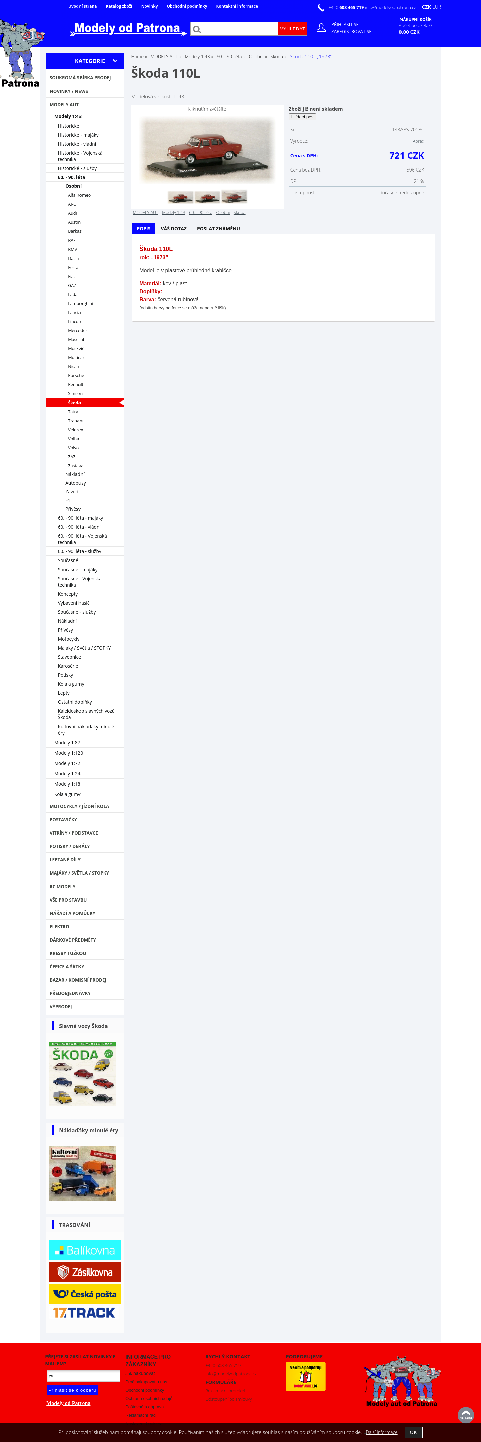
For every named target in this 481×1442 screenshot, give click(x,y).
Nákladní (75, 474)
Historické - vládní (77, 144)
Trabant (76, 421)
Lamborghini (80, 303)
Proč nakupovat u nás (146, 1381)
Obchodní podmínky (187, 6)
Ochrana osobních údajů (148, 1398)
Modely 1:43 (173, 212)
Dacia (73, 258)
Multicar (76, 357)
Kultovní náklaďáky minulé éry (86, 729)
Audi (72, 213)
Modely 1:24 (67, 773)
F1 (67, 500)
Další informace (381, 1432)
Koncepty (68, 594)
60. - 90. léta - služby (79, 551)
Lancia (74, 312)
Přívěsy (73, 509)
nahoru (466, 1415)
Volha (73, 439)
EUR (436, 7)
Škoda (240, 212)
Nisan (73, 366)
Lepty (64, 693)
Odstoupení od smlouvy (228, 1399)
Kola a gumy (71, 684)
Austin (74, 222)
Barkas (75, 231)
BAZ (72, 240)
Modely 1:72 (67, 763)
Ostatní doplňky (75, 702)
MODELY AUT (145, 212)
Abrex (418, 141)
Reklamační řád (140, 1415)
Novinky (149, 6)
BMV (72, 249)
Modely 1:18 (67, 784)
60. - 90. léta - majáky (80, 518)
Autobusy (75, 483)
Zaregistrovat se (351, 31)
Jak (140, 1373)
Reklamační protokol (225, 1391)
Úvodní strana (82, 6)
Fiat (71, 276)
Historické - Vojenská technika (80, 156)
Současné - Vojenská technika (80, 581)
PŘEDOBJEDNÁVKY (70, 993)
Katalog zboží (119, 6)
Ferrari (74, 267)
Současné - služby (77, 612)
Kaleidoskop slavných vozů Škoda (86, 714)
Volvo (73, 448)
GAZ (72, 285)
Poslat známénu (218, 228)
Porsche (76, 375)
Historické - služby (77, 168)
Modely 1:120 (68, 753)
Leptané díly (65, 860)
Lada (72, 294)
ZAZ (71, 457)
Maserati (76, 339)
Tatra (73, 412)
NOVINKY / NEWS (69, 91)
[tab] (143, 228)
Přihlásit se (345, 24)
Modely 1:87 (67, 742)
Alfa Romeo (79, 195)
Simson (75, 393)
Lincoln (75, 321)
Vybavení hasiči (74, 603)
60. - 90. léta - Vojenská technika (82, 539)
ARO (72, 204)
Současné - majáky (78, 569)
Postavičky (63, 820)
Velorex (75, 430)
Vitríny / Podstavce (74, 833)
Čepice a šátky (67, 967)
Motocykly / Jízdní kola (79, 806)
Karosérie (68, 666)
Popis (143, 228)
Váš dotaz (174, 228)
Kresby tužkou (68, 953)
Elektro (59, 927)
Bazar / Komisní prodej (78, 980)
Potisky (65, 675)
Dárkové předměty (73, 940)
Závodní (74, 491)
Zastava (75, 466)
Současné (68, 560)
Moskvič (76, 348)
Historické (68, 126)
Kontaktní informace (237, 6)
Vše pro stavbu (68, 900)
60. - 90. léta (200, 212)
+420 (346, 7)
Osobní (223, 212)
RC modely (62, 887)
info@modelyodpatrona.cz (390, 7)
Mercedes (77, 330)
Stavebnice (69, 657)
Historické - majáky (78, 135)
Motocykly (69, 639)
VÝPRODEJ (61, 1007)
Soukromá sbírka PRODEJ (80, 78)
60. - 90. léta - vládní (79, 527)
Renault (75, 384)
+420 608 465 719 (223, 1365)
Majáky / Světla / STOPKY (84, 648)
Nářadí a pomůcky (72, 913)
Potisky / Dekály (70, 846)
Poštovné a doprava (144, 1406)
